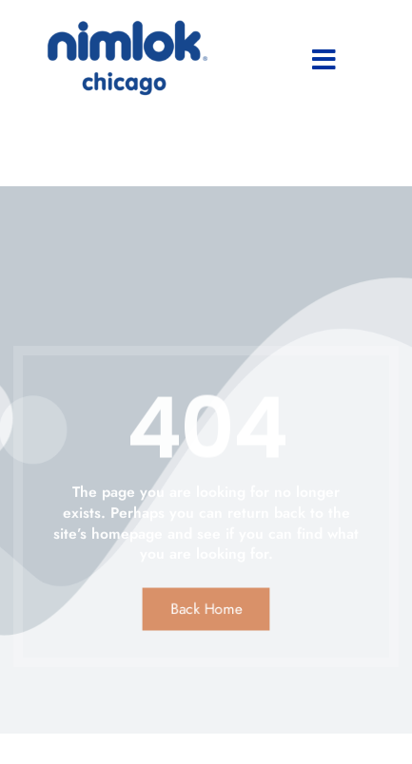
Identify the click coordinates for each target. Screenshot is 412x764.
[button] (324, 60)
